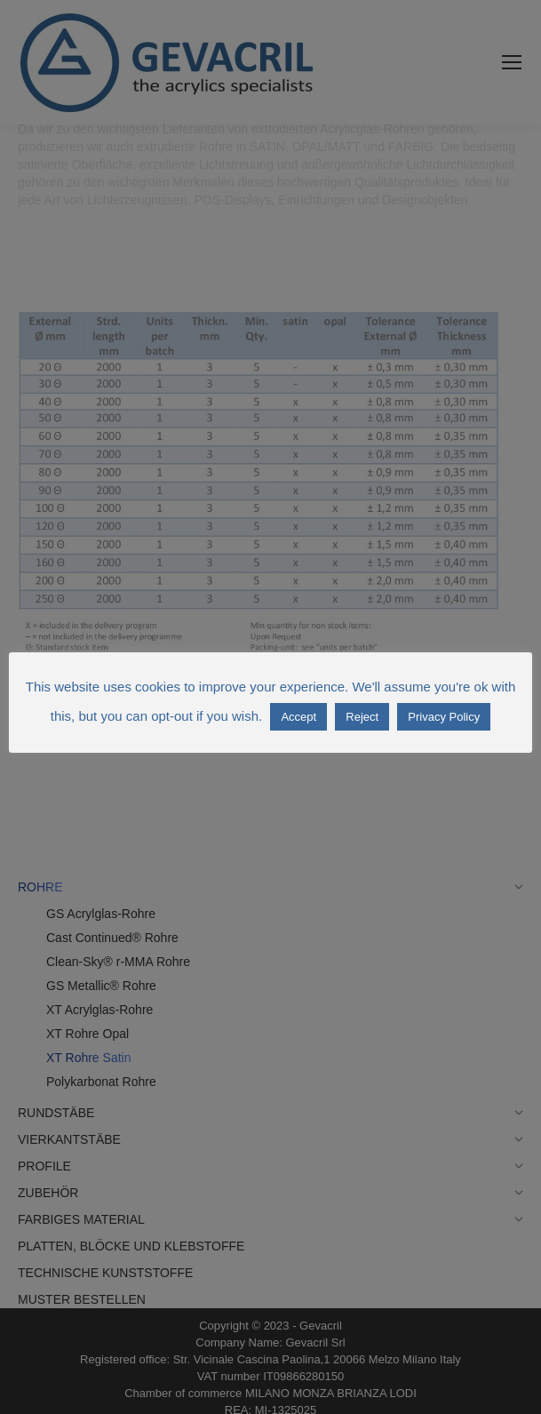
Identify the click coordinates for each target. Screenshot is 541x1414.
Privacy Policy (444, 716)
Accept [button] (298, 716)
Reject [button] (362, 716)
